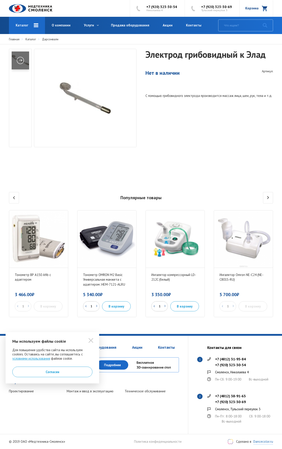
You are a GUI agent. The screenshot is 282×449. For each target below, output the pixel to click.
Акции (168, 25)
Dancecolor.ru (263, 441)
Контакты (193, 25)
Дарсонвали (50, 39)
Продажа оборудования (130, 25)
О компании (61, 25)
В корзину (116, 306)
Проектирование (21, 391)
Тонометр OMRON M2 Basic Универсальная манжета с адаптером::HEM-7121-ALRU (104, 280)
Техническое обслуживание (145, 391)
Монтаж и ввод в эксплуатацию (90, 391)
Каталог (22, 25)
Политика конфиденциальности (158, 442)
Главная (14, 39)
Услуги (89, 25)
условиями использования (31, 358)
